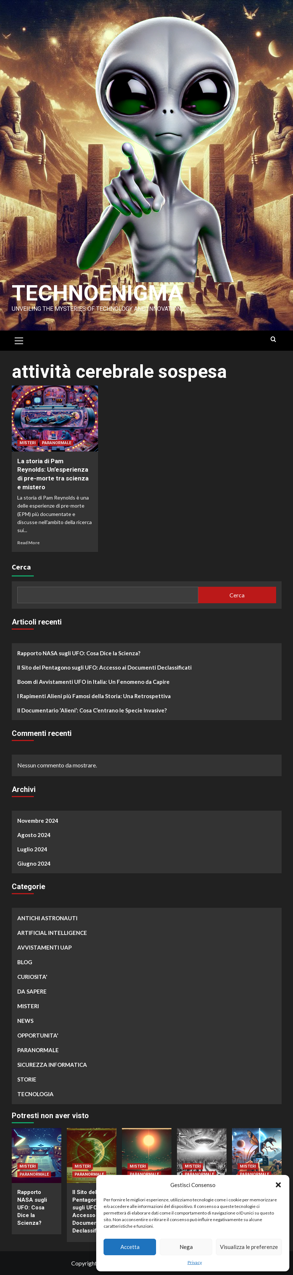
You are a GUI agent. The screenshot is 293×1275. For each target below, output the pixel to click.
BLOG (24, 962)
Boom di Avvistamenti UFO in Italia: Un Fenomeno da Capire (93, 681)
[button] (278, 1185)
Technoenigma (97, 293)
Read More (28, 542)
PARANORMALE (56, 443)
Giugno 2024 (34, 863)
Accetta (130, 1246)
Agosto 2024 (34, 835)
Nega (186, 1246)
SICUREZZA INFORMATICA (52, 1064)
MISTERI (27, 443)
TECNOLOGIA (35, 1094)
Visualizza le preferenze (249, 1246)
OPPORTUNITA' (37, 1035)
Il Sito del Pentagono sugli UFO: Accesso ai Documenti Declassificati (104, 667)
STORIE (26, 1079)
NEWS (25, 1020)
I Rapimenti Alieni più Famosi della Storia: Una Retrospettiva (94, 696)
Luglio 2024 (32, 849)
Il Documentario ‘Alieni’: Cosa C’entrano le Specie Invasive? (92, 710)
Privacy (195, 1262)
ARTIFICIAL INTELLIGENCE (52, 932)
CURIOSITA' (32, 976)
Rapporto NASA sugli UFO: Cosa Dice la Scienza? (78, 653)
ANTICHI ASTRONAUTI (47, 918)
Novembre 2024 (37, 820)
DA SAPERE (32, 991)
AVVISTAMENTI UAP (44, 947)
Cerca (21, 566)
